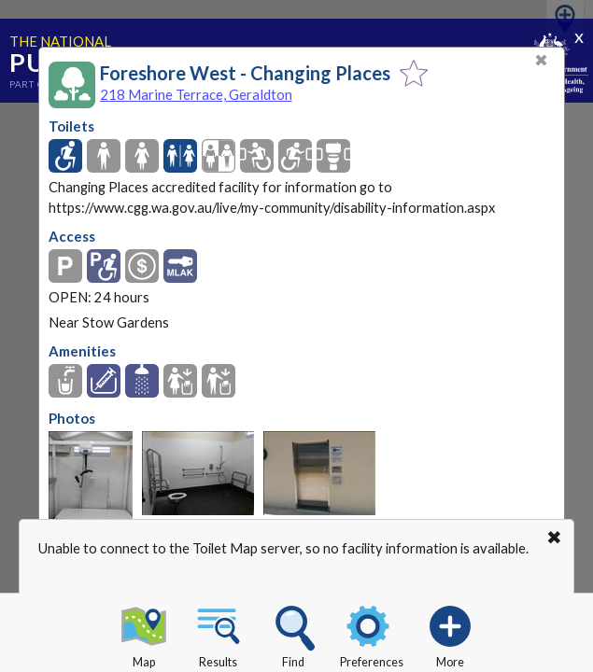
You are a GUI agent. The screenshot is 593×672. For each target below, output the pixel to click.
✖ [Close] (541, 60)
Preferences (371, 633)
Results (219, 633)
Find (293, 633)
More (450, 633)
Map (144, 633)
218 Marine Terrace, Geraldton (196, 94)
